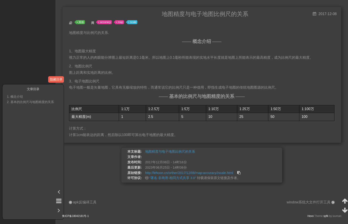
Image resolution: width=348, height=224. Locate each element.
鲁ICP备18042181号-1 (75, 216)
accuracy (105, 22)
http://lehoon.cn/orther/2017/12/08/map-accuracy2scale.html (189, 173)
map (120, 22)
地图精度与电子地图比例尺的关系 (170, 151)
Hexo (310, 216)
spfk (325, 216)
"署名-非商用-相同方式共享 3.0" (172, 178)
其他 (81, 22)
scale (133, 22)
